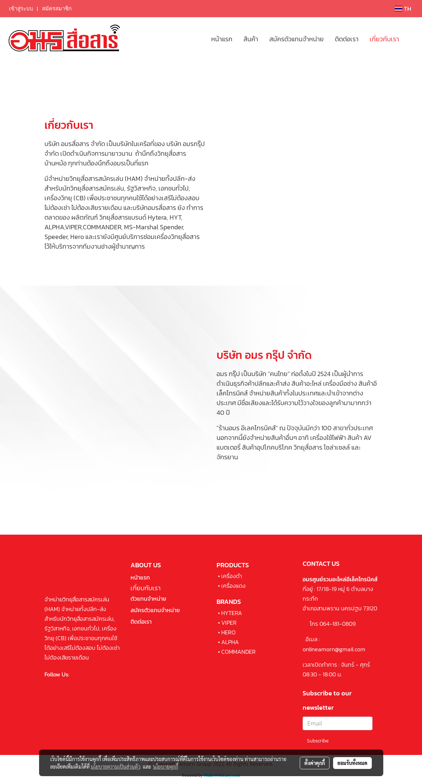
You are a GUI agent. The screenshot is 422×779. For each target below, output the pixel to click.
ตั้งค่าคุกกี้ (314, 763)
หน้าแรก (221, 39)
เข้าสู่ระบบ (21, 8)
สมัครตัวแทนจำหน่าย (296, 39)
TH (403, 8)
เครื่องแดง (233, 585)
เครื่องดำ (231, 576)
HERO (228, 632)
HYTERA (231, 613)
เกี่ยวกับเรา (384, 39)
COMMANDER (238, 651)
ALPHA (230, 642)
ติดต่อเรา (347, 39)
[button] (411, 39)
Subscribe (317, 741)
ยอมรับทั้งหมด (352, 763)
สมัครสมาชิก (57, 8)
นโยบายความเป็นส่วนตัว (116, 766)
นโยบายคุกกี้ (165, 766)
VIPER (229, 622)
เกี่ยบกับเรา (146, 588)
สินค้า (250, 39)
